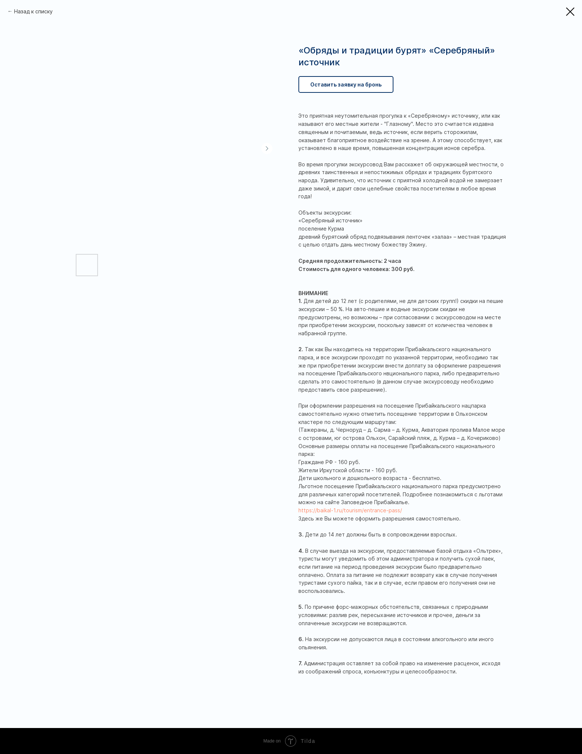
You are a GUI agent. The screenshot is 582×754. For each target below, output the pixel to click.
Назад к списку (33, 11)
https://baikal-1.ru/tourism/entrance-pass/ (350, 510)
